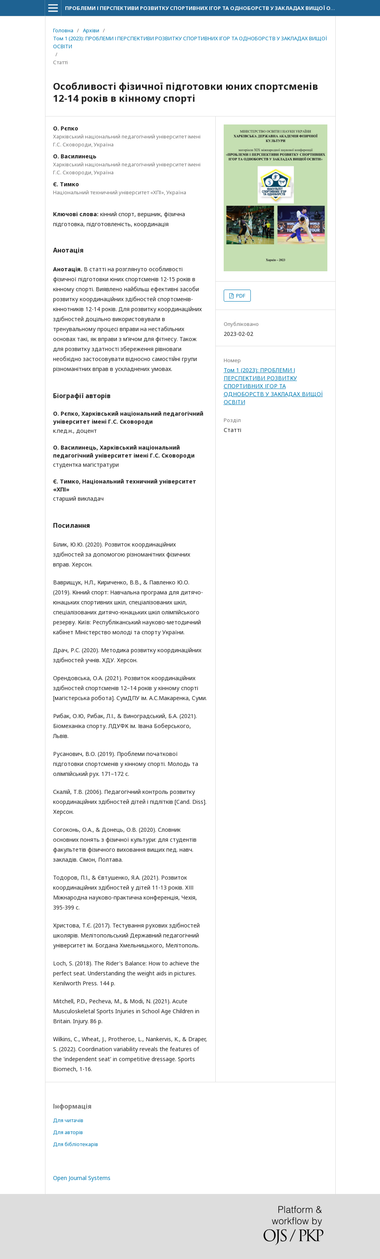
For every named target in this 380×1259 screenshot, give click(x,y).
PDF (240, 295)
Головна (63, 30)
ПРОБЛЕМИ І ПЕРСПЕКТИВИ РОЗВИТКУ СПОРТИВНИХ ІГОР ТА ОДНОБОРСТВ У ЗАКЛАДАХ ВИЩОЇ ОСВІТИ (206, 8)
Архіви (91, 30)
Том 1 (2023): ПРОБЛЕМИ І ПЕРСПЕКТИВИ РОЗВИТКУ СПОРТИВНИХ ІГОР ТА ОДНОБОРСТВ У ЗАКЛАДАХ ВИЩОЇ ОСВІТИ (190, 42)
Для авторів (68, 1132)
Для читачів (68, 1120)
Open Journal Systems (81, 1178)
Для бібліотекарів (75, 1144)
